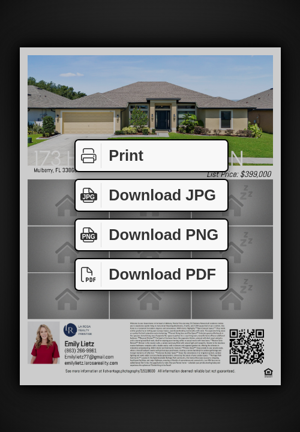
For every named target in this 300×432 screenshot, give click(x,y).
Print (109, 155)
